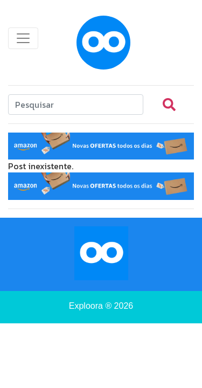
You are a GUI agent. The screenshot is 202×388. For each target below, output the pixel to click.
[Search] (75, 104)
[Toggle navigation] (23, 38)
